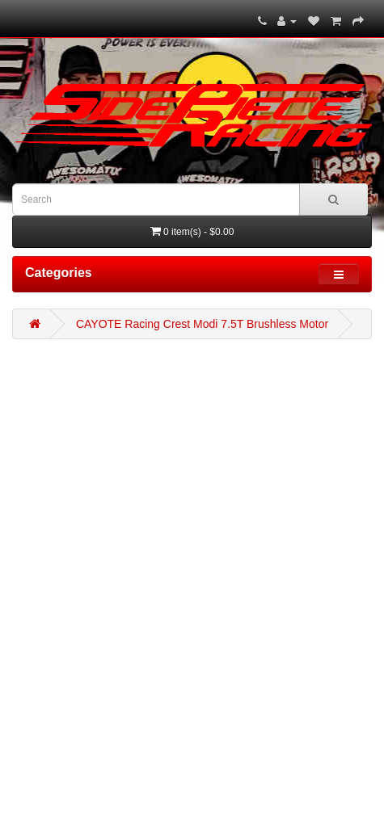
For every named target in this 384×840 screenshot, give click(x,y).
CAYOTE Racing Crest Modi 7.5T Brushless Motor (202, 323)
